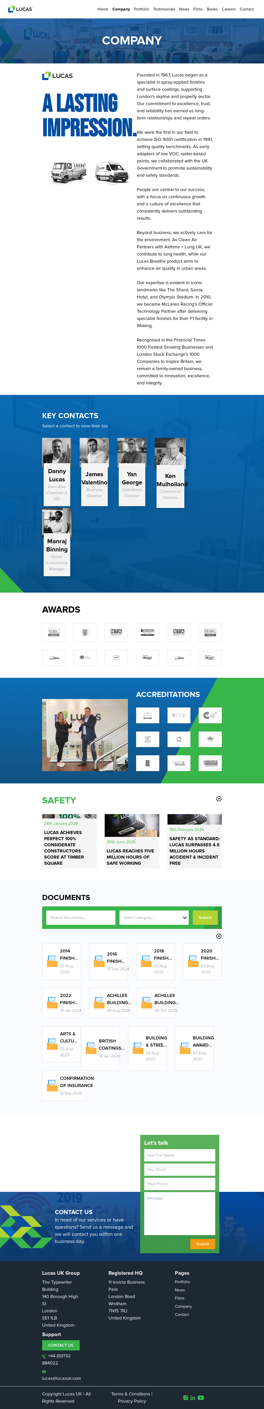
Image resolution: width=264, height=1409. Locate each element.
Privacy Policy (132, 1401)
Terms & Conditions (130, 1394)
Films (198, 9)
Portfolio (141, 9)
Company (121, 9)
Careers (229, 9)
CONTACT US (61, 1345)
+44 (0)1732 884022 (56, 1360)
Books (212, 9)
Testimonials (164, 9)
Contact (247, 9)
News (184, 9)
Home (103, 9)
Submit (205, 918)
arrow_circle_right (219, 799)
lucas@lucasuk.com (61, 1375)
